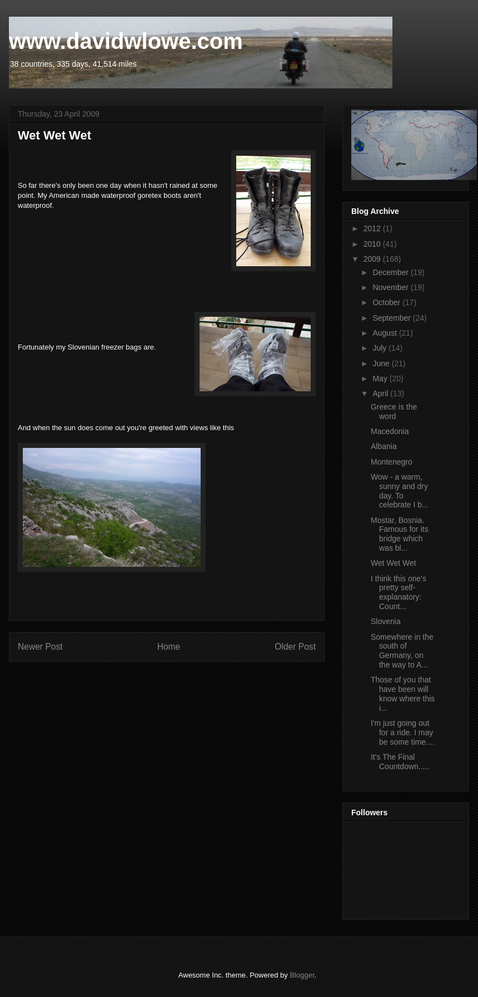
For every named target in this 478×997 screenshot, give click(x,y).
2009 (373, 259)
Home (169, 646)
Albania (384, 446)
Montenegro (391, 461)
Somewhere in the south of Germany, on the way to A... (402, 650)
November (391, 287)
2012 (373, 228)
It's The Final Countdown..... (400, 761)
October (387, 302)
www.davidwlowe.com (126, 41)
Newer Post (40, 646)
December (391, 272)
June (381, 363)
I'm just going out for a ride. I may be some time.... (403, 732)
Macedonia (390, 431)
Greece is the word (394, 411)
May (380, 378)
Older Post (295, 646)
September (392, 317)
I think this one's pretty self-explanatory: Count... (398, 592)
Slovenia (386, 621)
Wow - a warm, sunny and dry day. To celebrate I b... (400, 490)
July (380, 347)
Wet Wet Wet (393, 563)
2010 (373, 244)
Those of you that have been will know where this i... (403, 693)
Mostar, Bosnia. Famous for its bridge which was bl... (400, 534)
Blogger (302, 975)
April (381, 393)
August (385, 332)
